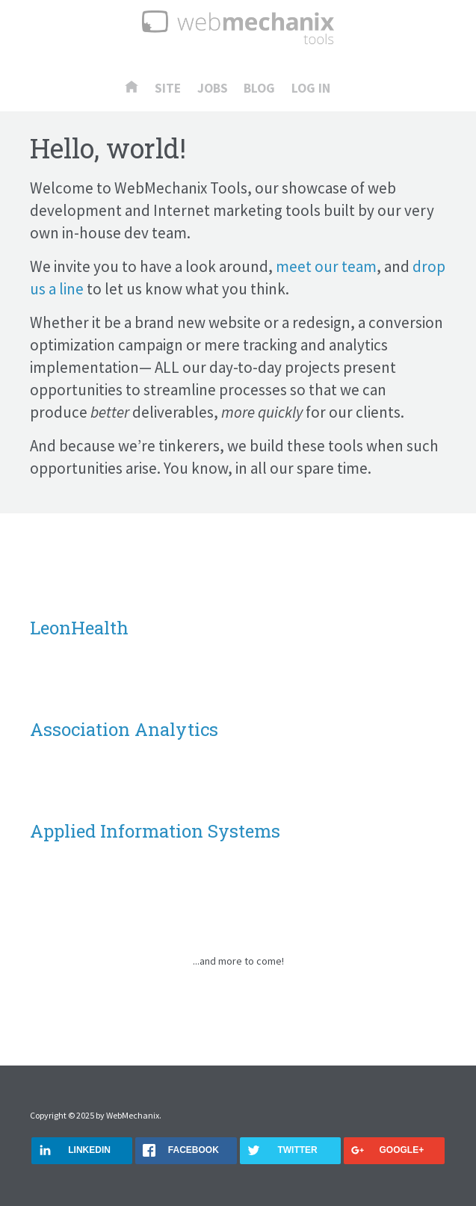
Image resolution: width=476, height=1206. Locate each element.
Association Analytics (124, 729)
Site (168, 89)
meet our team (326, 266)
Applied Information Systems (155, 831)
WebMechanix (132, 1115)
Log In (310, 89)
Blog (259, 89)
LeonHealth (79, 628)
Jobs (212, 89)
